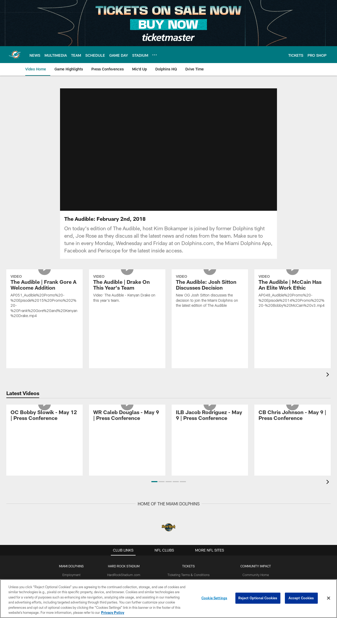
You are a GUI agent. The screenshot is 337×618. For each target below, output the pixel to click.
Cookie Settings (214, 598)
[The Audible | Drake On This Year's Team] (127, 289)
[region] (168, 598)
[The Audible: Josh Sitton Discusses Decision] (210, 291)
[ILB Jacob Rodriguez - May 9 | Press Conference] (210, 416)
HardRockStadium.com (123, 575)
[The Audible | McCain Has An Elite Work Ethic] (292, 291)
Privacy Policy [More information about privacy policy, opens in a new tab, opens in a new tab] (112, 612)
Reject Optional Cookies (257, 598)
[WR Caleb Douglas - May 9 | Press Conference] (127, 416)
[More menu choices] (154, 55)
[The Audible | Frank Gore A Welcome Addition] (44, 297)
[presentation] (328, 375)
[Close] (328, 598)
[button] (154, 481)
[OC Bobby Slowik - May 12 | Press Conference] (44, 416)
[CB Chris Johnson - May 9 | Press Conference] (292, 416)
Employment (71, 575)
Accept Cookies (301, 598)
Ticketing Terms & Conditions (188, 575)
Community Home (255, 575)
